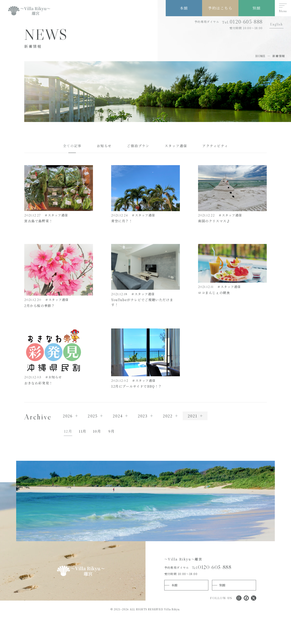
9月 (111, 431)
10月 (97, 431)
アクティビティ (215, 145)
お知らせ (104, 145)
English (276, 24)
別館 (257, 8)
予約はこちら (220, 8)
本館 (184, 8)
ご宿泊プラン (138, 145)
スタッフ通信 (176, 145)
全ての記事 (72, 145)
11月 (82, 431)
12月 (68, 431)
